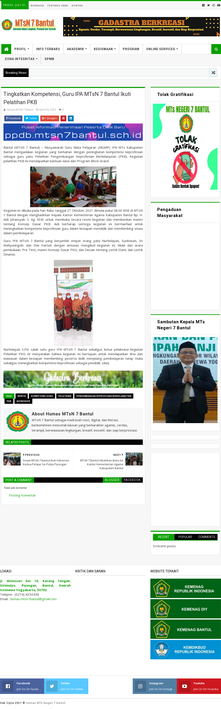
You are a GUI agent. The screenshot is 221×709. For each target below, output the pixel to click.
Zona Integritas (20, 59)
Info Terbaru (48, 49)
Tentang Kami (57, 6)
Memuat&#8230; (185, 266)
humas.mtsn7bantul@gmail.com (33, 599)
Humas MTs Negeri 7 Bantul (45, 702)
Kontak (77, 6)
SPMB (49, 59)
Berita (22, 396)
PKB (9, 401)
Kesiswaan (103, 49)
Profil (20, 49)
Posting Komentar (22, 495)
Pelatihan (64, 396)
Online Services (160, 49)
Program (131, 49)
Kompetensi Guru (42, 396)
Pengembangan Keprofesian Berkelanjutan (103, 396)
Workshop (23, 401)
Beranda (37, 6)
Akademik (75, 49)
